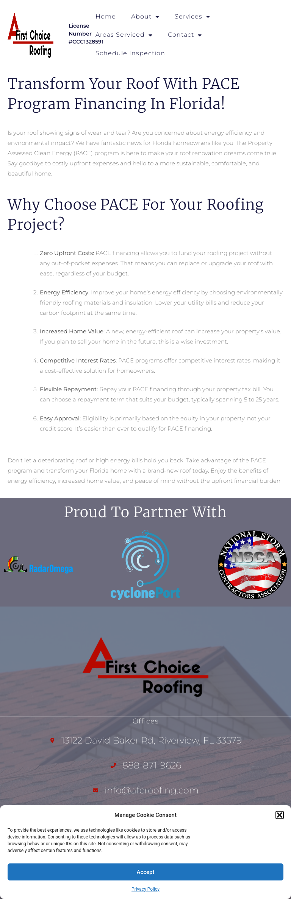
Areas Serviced (124, 35)
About (145, 16)
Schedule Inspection (130, 53)
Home (105, 16)
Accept (145, 872)
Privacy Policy (145, 889)
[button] (279, 815)
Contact (185, 35)
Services (192, 16)
